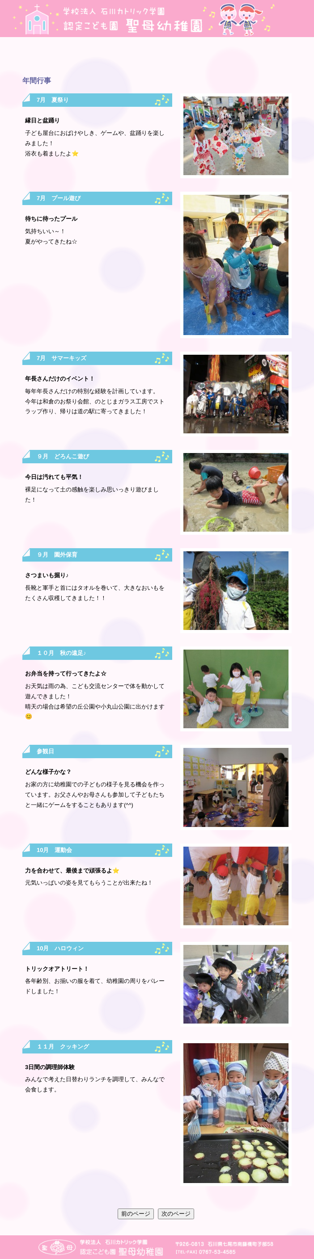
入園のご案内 (230, 57)
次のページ (176, 1213)
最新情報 (132, 57)
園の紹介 (34, 57)
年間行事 (83, 57)
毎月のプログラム (181, 57)
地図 (286, 18)
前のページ (135, 1213)
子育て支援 (279, 57)
